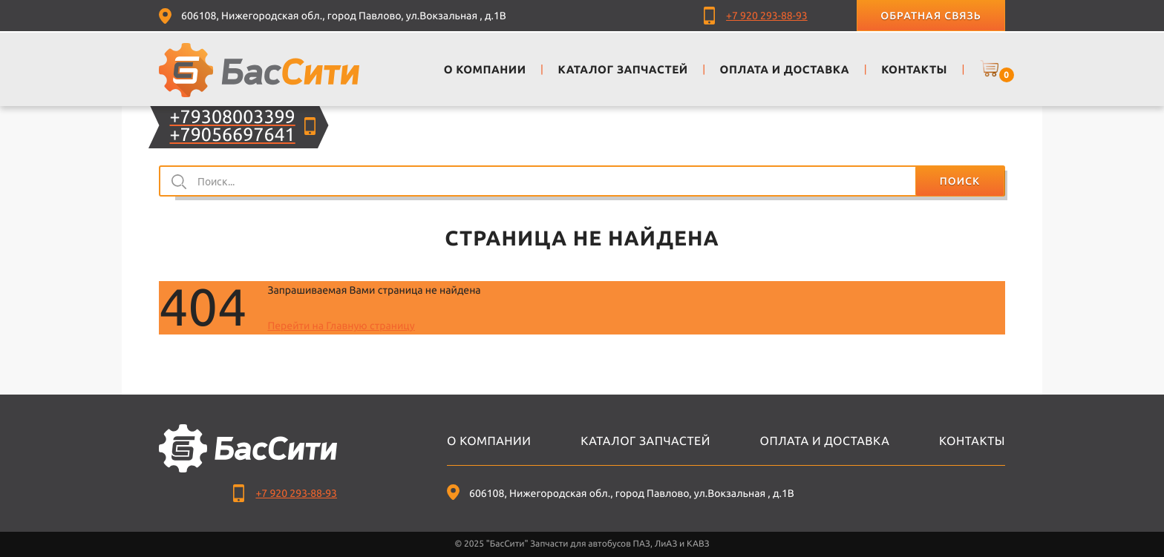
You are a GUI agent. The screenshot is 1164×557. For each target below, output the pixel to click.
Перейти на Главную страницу (340, 326)
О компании (489, 441)
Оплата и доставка (825, 441)
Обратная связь (930, 16)
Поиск (960, 181)
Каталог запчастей (645, 441)
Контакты (972, 441)
